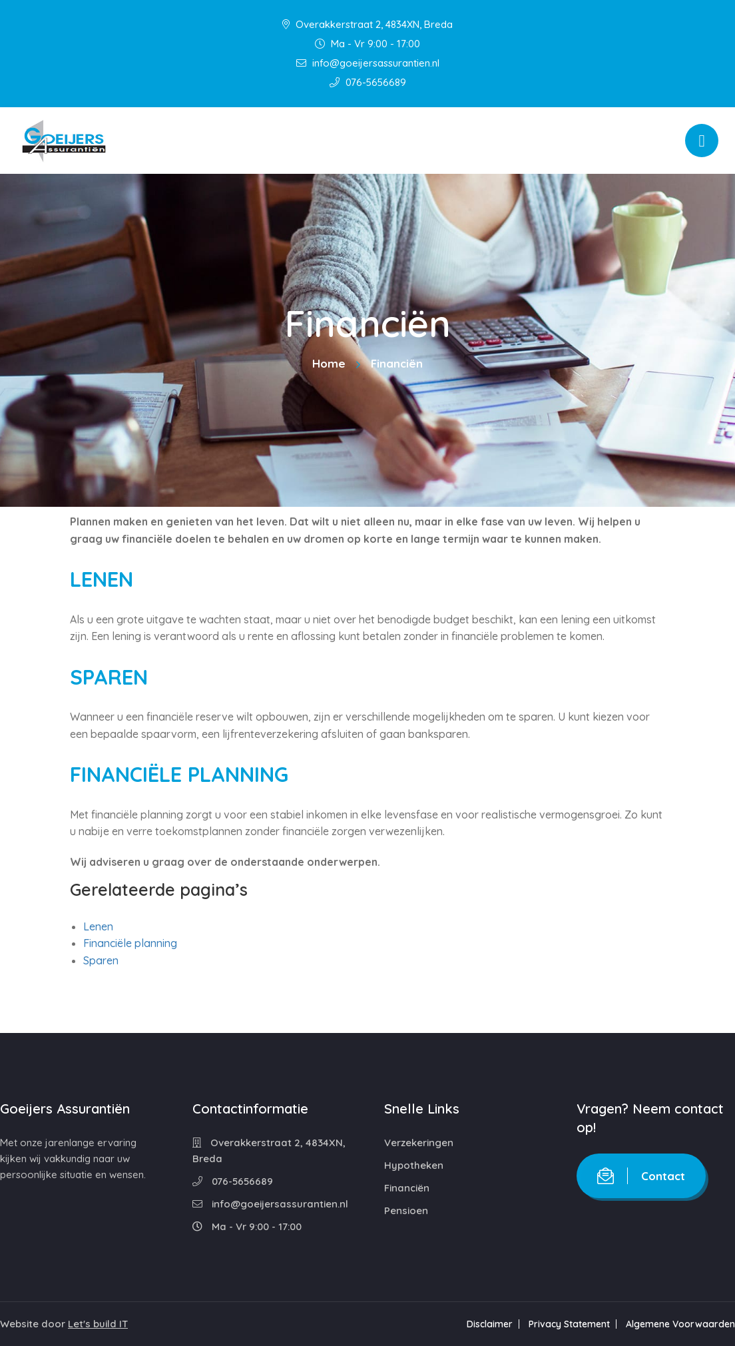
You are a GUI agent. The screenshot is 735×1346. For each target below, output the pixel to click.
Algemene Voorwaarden (680, 1324)
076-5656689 (368, 82)
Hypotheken (413, 1165)
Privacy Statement (569, 1324)
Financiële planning (130, 943)
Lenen (98, 926)
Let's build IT (98, 1323)
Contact (641, 1176)
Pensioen (406, 1210)
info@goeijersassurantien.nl (367, 63)
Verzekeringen (418, 1142)
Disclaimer (490, 1324)
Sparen (101, 960)
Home (329, 363)
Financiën (406, 1187)
